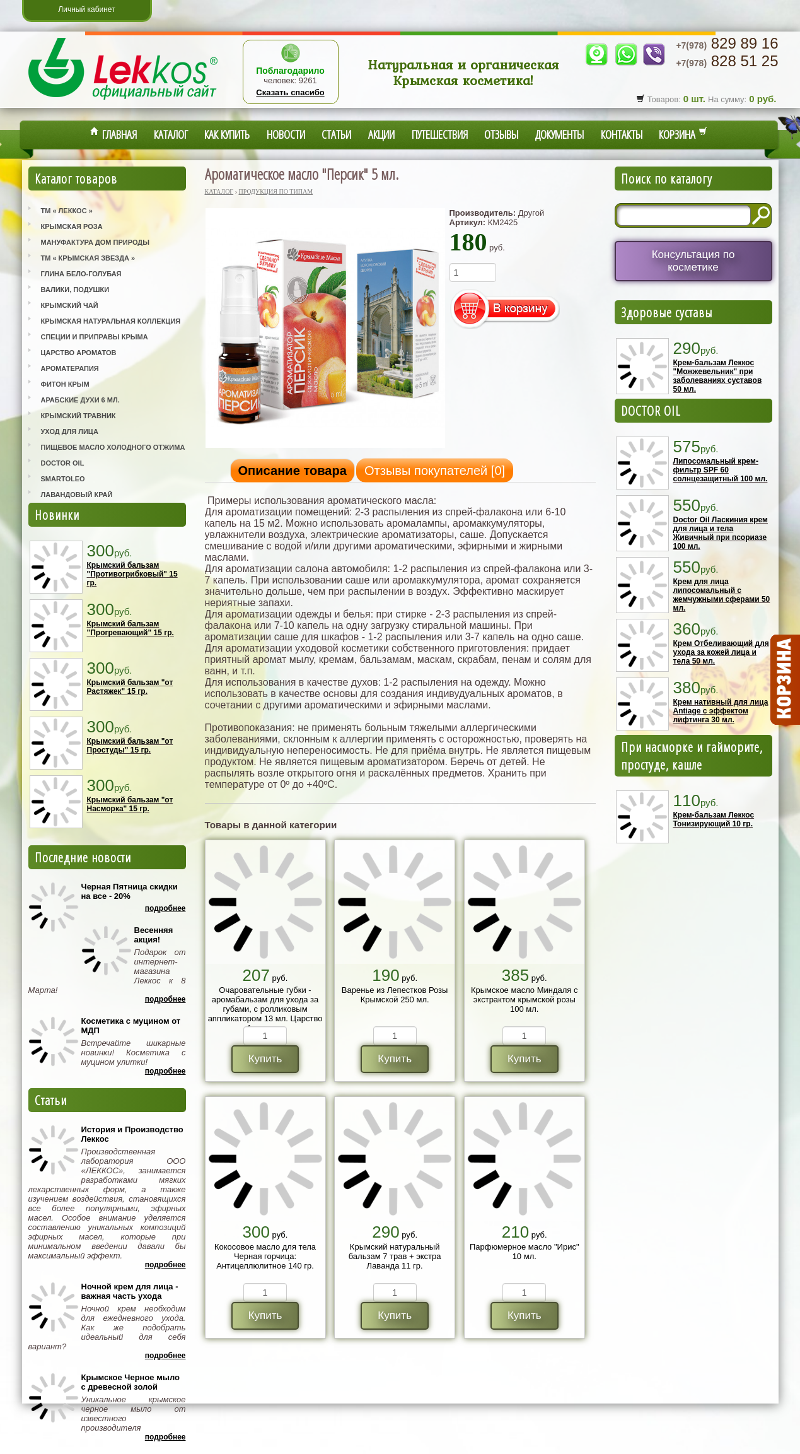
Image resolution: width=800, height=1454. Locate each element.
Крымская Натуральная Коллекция (111, 321)
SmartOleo (63, 479)
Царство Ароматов (79, 352)
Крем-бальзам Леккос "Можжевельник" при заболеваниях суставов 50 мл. (717, 376)
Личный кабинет (86, 9)
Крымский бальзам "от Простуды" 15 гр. (130, 745)
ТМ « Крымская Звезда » (88, 258)
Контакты (621, 134)
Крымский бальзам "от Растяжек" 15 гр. (130, 687)
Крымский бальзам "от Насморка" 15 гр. (130, 804)
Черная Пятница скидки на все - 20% (129, 891)
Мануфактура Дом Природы (95, 242)
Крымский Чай (69, 305)
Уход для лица (69, 431)
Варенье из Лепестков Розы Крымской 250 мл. (395, 994)
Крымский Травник (78, 415)
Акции (381, 134)
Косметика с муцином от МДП (131, 1025)
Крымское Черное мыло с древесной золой (130, 1382)
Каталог (171, 134)
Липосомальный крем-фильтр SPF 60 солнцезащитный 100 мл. (720, 470)
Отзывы (501, 134)
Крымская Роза (72, 226)
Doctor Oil (62, 463)
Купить (265, 1059)
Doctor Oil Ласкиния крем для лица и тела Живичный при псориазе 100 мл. (720, 533)
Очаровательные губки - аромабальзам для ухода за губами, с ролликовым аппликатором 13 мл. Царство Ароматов (265, 1009)
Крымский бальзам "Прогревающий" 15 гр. (130, 628)
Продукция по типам (275, 191)
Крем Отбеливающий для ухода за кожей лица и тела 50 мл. (721, 652)
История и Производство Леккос (132, 1134)
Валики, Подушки (75, 289)
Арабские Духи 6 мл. (80, 400)
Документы (559, 134)
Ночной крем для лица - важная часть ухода (129, 1291)
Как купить (227, 134)
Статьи (336, 134)
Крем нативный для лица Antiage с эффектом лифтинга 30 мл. (720, 711)
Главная (113, 134)
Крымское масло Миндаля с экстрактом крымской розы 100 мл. (524, 999)
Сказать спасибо (290, 92)
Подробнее (165, 908)
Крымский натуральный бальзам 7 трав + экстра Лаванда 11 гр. (395, 1256)
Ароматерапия (70, 368)
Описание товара (292, 471)
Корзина (683, 134)
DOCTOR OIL (651, 410)
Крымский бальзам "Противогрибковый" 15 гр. (132, 574)
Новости (286, 134)
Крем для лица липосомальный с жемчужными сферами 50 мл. (721, 595)
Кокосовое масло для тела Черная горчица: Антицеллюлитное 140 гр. (265, 1256)
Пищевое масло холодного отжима (113, 447)
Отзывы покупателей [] (434, 471)
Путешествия (440, 134)
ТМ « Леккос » (67, 210)
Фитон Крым (65, 384)
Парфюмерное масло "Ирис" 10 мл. (524, 1251)
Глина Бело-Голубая (81, 274)
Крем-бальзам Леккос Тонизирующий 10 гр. (714, 819)
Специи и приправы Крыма (94, 337)
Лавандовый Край (77, 494)
